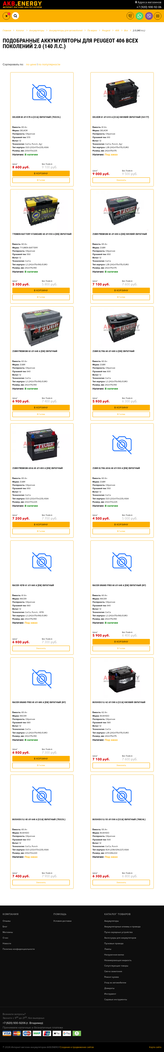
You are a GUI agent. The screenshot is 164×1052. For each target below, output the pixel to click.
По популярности (49, 64)
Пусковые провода (114, 943)
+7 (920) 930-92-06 (148, 7)
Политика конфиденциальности (19, 949)
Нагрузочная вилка (114, 954)
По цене (31, 64)
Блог (5, 926)
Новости (7, 943)
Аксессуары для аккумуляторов (120, 937)
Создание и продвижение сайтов (77, 1046)
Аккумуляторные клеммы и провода (122, 926)
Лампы (107, 949)
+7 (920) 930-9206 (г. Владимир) (23, 1022)
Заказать (121, 180)
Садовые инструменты (115, 999)
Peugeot (106, 30)
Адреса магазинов (149, 2)
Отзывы (7, 921)
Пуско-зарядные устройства (118, 932)
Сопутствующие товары (116, 965)
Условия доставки (62, 921)
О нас (5, 937)
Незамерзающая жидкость (118, 960)
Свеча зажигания (113, 971)
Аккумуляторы (111, 921)
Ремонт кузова (111, 976)
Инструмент (110, 993)
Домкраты (109, 987)
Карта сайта (155, 1046)
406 (117, 30)
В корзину (41, 174)
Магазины (8, 932)
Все (126, 30)
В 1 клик (41, 180)
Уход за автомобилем (115, 982)
